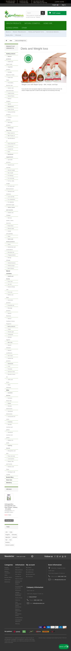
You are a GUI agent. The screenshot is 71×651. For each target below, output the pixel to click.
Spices (9, 104)
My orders (28, 567)
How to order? (19, 578)
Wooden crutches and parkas (9, 427)
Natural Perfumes (8, 315)
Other (24, 28)
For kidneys (10, 175)
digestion (7, 537)
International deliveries (52, 32)
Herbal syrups (11, 265)
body (11, 532)
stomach (14, 537)
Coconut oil (10, 146)
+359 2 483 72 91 (62, 576)
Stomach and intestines (10, 193)
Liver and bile (10, 196)
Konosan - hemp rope (9, 399)
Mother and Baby (9, 296)
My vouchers (29, 576)
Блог (11, 40)
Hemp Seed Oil (11, 143)
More (8, 151)
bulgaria (7, 534)
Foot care (9, 292)
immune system (9, 545)
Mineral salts (10, 228)
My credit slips (30, 569)
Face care (10, 281)
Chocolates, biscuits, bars (9, 84)
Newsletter (9, 556)
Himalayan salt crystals (10, 473)
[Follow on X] (60, 556)
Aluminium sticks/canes (9, 413)
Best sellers (18, 572)
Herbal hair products (9, 360)
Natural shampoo (8, 346)
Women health (11, 170)
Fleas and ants (11, 456)
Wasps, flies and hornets (10, 463)
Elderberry (9, 482)
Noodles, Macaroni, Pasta (10, 73)
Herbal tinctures (11, 263)
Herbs (9, 244)
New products (19, 569)
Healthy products (13, 23)
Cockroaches (10, 458)
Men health (10, 173)
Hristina (7, 542)
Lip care (9, 284)
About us (8, 32)
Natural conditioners (9, 352)
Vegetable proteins (9, 68)
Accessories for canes (10, 418)
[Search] (43, 13)
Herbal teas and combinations (10, 248)
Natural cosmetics (32, 23)
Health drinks (10, 93)
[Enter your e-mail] (25, 556)
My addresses (29, 572)
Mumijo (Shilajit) (8, 259)
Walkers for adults (9, 442)
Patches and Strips (10, 468)
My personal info (30, 574)
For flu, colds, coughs (10, 182)
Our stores (18, 574)
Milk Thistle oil (11, 135)
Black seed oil (11, 133)
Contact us (18, 576)
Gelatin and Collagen (9, 214)
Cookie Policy (19, 617)
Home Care (47, 23)
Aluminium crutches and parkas (9, 435)
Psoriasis (9, 369)
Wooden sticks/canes (9, 407)
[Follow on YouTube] (62, 556)
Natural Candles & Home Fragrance (10, 321)
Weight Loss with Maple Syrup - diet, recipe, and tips (40, 84)
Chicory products (8, 118)
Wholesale (18, 35)
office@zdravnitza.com (60, 579)
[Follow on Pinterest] (65, 556)
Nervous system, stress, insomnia (10, 220)
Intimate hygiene (9, 338)
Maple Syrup (10, 109)
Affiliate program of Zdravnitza (18, 594)
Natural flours (10, 96)
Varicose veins (11, 371)
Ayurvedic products (9, 161)
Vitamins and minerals (10, 166)
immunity (14, 534)
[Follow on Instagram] (57, 556)
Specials (9, 489)
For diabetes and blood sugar (10, 203)
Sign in (64, 5)
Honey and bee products (10, 113)
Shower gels (10, 331)
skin (6, 532)
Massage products (9, 309)
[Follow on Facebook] (54, 556)
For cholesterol (11, 199)
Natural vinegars (8, 100)
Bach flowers (10, 268)
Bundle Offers (12, 28)
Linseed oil (10, 149)
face (10, 539)
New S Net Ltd (62, 637)
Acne (8, 366)
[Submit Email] (32, 556)
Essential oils (10, 305)
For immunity (10, 178)
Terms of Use (18, 597)
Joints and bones (9, 381)
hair (6, 539)
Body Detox (10, 225)
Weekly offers (9, 35)
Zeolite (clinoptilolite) (9, 232)
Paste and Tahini (9, 79)
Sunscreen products (9, 301)
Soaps (9, 329)
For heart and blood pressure (10, 187)
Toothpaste (10, 334)
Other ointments (8, 386)
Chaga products (11, 255)
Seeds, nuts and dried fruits (10, 89)
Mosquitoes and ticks (10, 452)
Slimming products (9, 124)
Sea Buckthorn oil (10, 140)
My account (30, 565)
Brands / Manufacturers (19, 32)
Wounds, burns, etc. (10, 376)
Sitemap (17, 623)
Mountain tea (10, 252)
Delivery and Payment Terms (36, 32)
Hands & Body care (10, 288)
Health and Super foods (9, 63)
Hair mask (10, 355)
